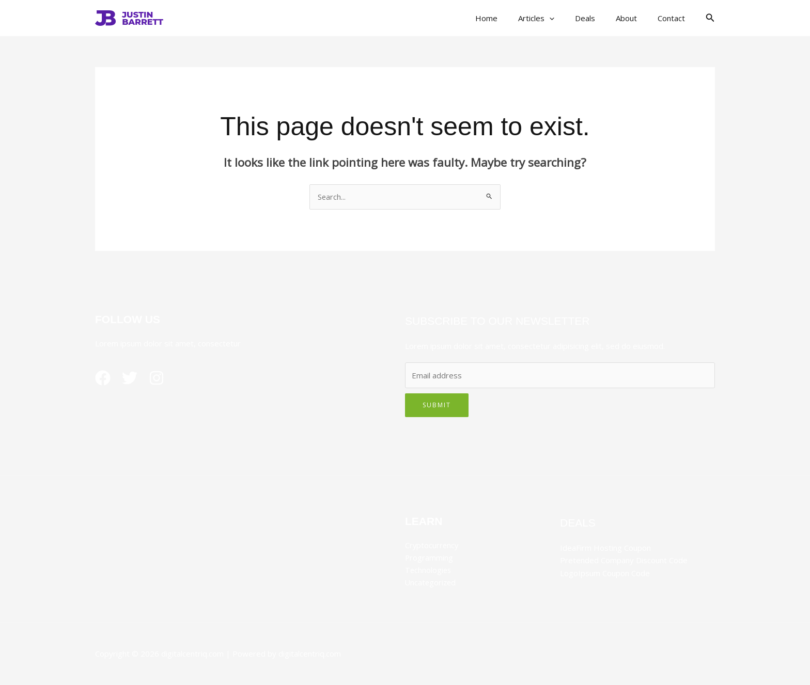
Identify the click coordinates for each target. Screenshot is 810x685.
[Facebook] (103, 378)
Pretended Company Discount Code (624, 560)
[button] (567, 18)
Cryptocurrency (432, 545)
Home (510, 18)
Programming (429, 558)
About (634, 18)
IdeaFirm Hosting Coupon (605, 548)
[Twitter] (134, 378)
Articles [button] (554, 18)
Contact (674, 18)
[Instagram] (165, 378)
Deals (598, 18)
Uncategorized (431, 583)
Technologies (429, 570)
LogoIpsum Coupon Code (605, 573)
